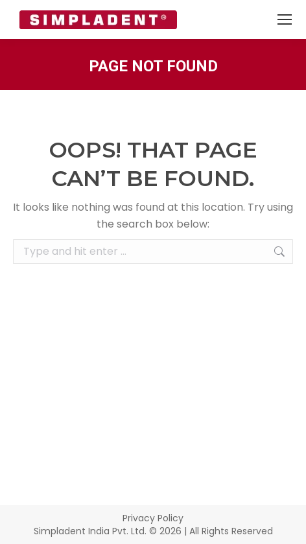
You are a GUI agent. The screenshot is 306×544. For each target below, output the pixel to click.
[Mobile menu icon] (284, 19)
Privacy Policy (153, 518)
